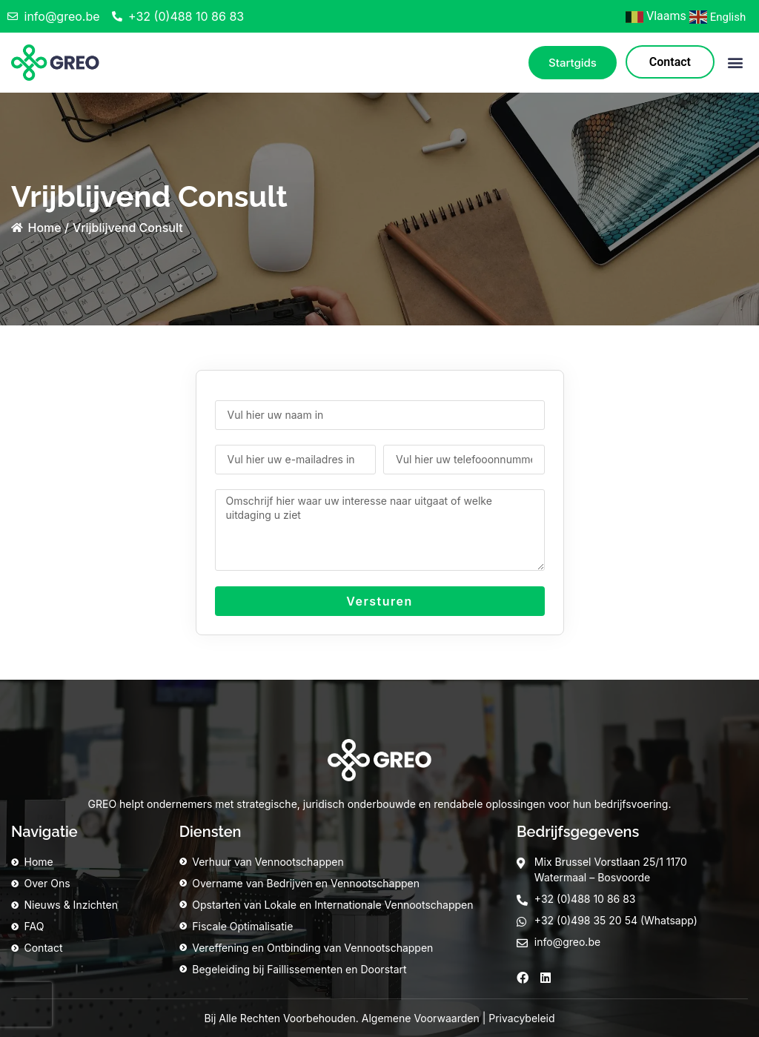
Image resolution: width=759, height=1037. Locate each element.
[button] (735, 62)
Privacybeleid (521, 1018)
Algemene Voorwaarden (421, 1018)
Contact (670, 62)
